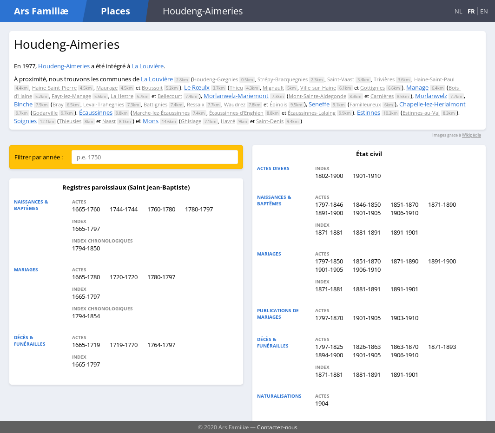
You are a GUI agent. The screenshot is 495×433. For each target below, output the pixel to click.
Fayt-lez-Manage (71, 95)
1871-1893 (442, 346)
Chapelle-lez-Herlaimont (432, 104)
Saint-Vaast (340, 79)
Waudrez (234, 104)
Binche (23, 104)
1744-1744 (124, 209)
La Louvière (148, 66)
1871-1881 (329, 232)
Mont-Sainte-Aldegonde (317, 95)
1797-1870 (329, 318)
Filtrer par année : (38, 157)
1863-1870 (404, 346)
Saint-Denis (270, 121)
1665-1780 (86, 277)
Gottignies (372, 87)
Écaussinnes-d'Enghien (236, 112)
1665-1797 (86, 228)
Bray (58, 104)
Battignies (155, 104)
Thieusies (70, 121)
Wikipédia (471, 135)
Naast (109, 121)
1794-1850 (86, 248)
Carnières (382, 95)
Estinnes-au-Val (421, 112)
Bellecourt (170, 95)
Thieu (236, 87)
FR (471, 11)
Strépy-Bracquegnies (282, 79)
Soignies (25, 121)
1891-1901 (404, 232)
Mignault (273, 87)
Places (115, 11)
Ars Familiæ (41, 11)
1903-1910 (404, 318)
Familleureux (365, 104)
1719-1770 (124, 345)
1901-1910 (367, 175)
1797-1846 (329, 204)
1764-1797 (161, 345)
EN (484, 11)
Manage (417, 87)
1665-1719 (86, 345)
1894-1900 (329, 355)
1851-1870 (404, 204)
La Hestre (122, 95)
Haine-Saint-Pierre (54, 87)
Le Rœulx (197, 87)
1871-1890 (442, 204)
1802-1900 (329, 175)
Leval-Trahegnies (103, 104)
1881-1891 (367, 232)
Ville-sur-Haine (318, 87)
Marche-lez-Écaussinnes (161, 112)
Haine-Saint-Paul (434, 79)
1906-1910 (404, 213)
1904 (321, 403)
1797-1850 (329, 261)
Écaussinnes (95, 112)
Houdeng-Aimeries (64, 66)
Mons (150, 121)
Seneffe (319, 104)
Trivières (384, 79)
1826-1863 (367, 346)
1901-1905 (367, 213)
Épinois (278, 104)
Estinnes (368, 112)
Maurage (107, 87)
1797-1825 (329, 346)
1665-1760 (86, 209)
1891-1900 (329, 213)
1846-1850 (367, 204)
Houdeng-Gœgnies (215, 79)
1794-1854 (86, 316)
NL (458, 11)
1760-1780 (161, 209)
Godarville (45, 112)
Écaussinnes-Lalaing (312, 112)
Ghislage (191, 121)
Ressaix (196, 104)
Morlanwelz (431, 96)
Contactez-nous (277, 427)
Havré (228, 121)
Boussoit (152, 87)
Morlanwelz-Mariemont (236, 96)
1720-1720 (124, 277)
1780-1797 (199, 209)
